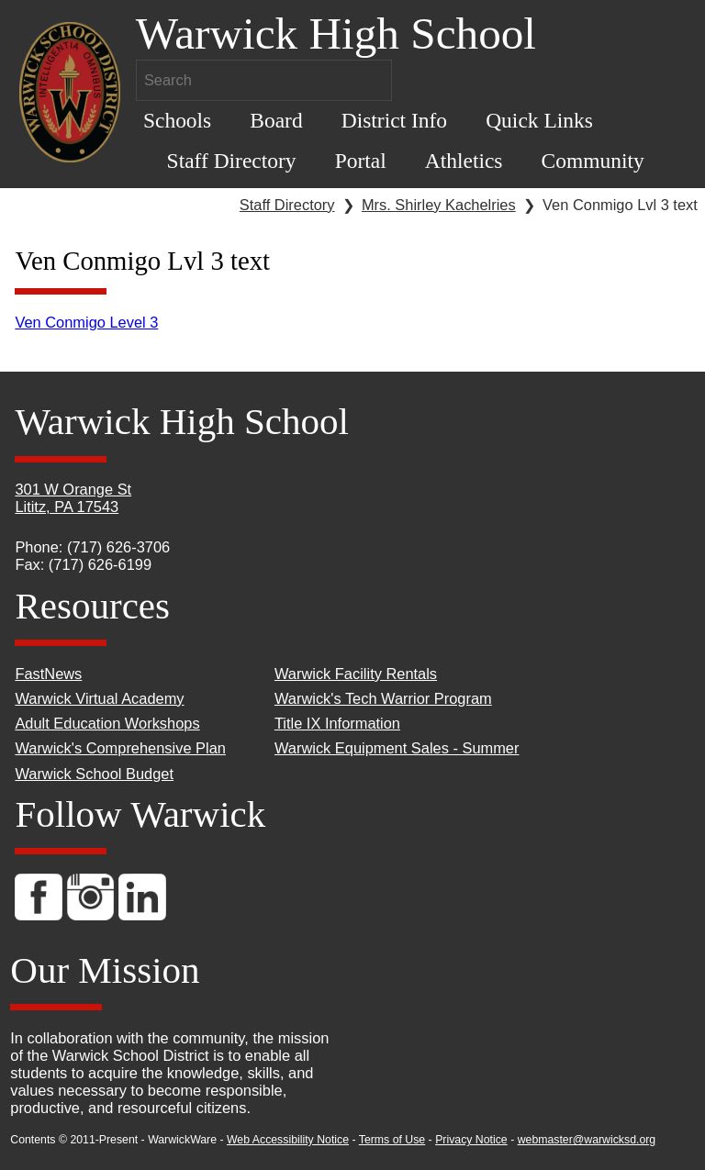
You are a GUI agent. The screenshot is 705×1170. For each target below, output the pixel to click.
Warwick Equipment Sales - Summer (397, 748)
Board (276, 120)
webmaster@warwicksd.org (587, 1139)
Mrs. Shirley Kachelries (439, 204)
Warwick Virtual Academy (99, 698)
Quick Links (539, 120)
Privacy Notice (471, 1139)
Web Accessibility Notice (288, 1139)
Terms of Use (392, 1139)
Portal (360, 161)
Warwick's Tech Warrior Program (383, 698)
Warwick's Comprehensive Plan (120, 748)
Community (593, 161)
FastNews (48, 673)
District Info (394, 120)
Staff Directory (232, 161)
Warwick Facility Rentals (355, 673)
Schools (177, 120)
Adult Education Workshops (107, 723)
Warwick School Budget (94, 773)
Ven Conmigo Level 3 (86, 322)
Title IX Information (337, 723)
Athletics (464, 161)
